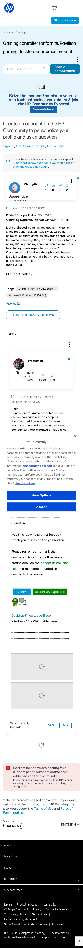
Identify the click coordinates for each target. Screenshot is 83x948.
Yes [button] (51, 725)
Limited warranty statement (20, 919)
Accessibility (49, 904)
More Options (41, 495)
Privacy (37, 909)
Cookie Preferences (57, 909)
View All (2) (13, 303)
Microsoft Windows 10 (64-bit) (27, 295)
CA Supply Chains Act (16, 909)
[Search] (26, 69)
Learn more (55, 146)
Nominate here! (43, 109)
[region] (41, 474)
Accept (41, 507)
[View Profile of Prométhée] (35, 360)
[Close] (75, 436)
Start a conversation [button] (65, 69)
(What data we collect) (37, 466)
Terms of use (39, 914)
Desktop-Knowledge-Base (31, 615)
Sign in (8, 146)
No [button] (65, 725)
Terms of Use (43, 808)
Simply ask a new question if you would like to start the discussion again (43, 164)
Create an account (30, 146)
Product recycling (27, 904)
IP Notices (57, 924)
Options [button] (79, 60)
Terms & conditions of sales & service (25, 924)
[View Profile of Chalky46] (30, 184)
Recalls (8, 904)
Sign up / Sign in (65, 20)
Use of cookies (25, 483)
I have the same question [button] (33, 315)
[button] (71, 180)
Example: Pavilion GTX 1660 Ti (37, 288)
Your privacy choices (16, 914)
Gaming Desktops (16, 32)
